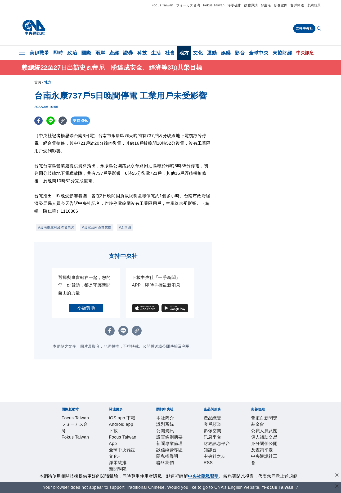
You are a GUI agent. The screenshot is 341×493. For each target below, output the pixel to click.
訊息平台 (113, 457)
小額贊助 (86, 307)
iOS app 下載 (65, 431)
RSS (188, 457)
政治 (72, 52)
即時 (58, 52)
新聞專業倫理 (144, 444)
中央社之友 (173, 457)
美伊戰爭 (39, 52)
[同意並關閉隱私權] (337, 475)
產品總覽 (61, 457)
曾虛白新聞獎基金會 (72, 469)
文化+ (181, 431)
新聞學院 (213, 431)
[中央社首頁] (33, 27)
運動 (212, 52)
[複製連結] (62, 121)
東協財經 (282, 52)
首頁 (37, 82)
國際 (86, 52)
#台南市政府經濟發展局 (56, 227)
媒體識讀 (251, 5)
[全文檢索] (319, 28)
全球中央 (258, 52)
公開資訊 (96, 444)
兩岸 (100, 52)
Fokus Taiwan (213, 5)
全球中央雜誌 (162, 431)
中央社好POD (261, 431)
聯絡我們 (214, 444)
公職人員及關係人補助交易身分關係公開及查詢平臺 (142, 469)
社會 (170, 52)
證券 (128, 52)
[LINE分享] (50, 121)
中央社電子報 (235, 431)
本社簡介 (61, 444)
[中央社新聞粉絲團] (53, 405)
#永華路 (125, 227)
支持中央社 (304, 28)
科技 (142, 52)
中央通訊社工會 (207, 469)
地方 (184, 52)
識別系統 (78, 444)
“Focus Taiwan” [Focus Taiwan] (279, 487)
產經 (114, 52)
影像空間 (280, 5)
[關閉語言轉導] (337, 486)
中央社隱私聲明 (203, 476)
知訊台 (155, 457)
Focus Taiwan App (131, 431)
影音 (240, 52)
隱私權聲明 (195, 444)
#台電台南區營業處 (96, 227)
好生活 (266, 5)
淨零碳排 (234, 5)
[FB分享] (38, 121)
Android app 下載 (95, 431)
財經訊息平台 (135, 457)
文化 (198, 52)
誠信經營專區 (170, 444)
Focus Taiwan (162, 5)
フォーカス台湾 (188, 5)
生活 (156, 52)
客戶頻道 (297, 5)
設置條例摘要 (118, 444)
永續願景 (314, 5)
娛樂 (226, 52)
